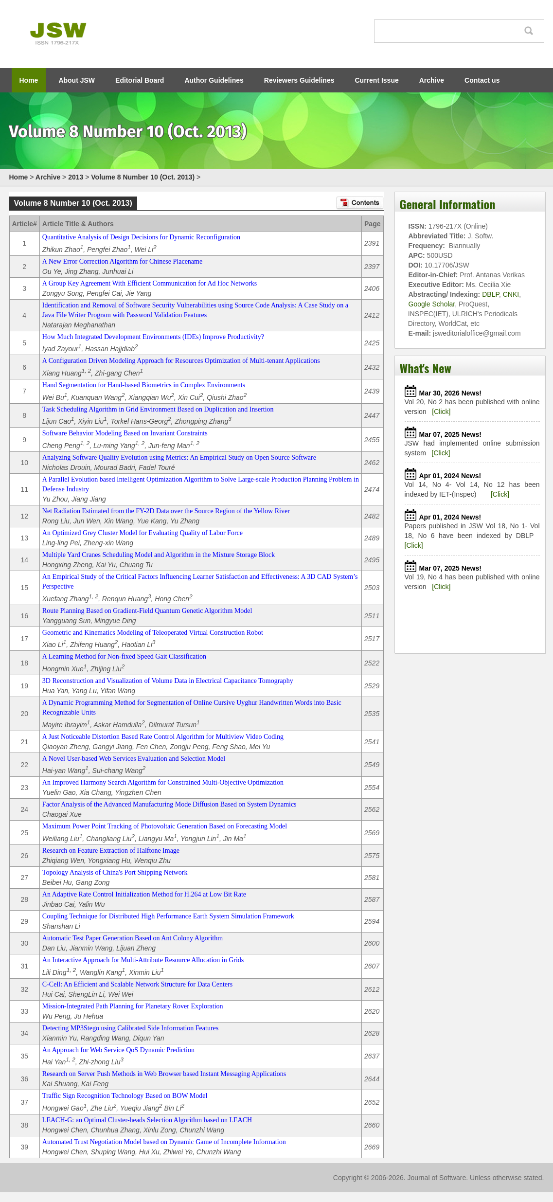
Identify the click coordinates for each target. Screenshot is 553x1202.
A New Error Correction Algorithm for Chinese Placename (122, 261)
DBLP (490, 294)
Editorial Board (139, 80)
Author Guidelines (213, 80)
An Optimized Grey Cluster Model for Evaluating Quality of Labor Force (142, 533)
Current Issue (377, 80)
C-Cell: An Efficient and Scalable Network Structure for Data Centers (137, 984)
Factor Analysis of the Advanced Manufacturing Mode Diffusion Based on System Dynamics (169, 804)
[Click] (441, 411)
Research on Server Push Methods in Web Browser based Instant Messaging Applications (164, 1073)
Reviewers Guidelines (299, 80)
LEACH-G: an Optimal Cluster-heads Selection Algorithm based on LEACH (147, 1120)
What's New (425, 368)
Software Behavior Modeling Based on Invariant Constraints (125, 433)
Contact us (481, 80)
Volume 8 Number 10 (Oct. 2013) (143, 177)
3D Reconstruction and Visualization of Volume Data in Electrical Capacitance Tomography (167, 680)
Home (28, 80)
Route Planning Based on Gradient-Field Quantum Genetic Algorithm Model (147, 610)
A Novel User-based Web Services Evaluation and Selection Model (133, 758)
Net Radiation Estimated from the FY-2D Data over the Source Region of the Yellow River (166, 511)
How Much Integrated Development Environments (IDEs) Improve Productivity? (153, 337)
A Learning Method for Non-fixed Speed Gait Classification (124, 656)
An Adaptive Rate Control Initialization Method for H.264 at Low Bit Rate (144, 894)
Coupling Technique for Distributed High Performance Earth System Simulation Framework (168, 916)
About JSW (76, 80)
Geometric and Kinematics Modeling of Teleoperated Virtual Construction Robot (152, 632)
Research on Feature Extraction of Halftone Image (110, 850)
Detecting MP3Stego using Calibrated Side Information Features (130, 1028)
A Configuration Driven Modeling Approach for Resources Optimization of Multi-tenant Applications (181, 360)
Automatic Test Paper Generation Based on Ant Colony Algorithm (132, 938)
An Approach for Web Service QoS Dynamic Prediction (118, 1050)
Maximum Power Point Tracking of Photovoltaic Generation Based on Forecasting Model (164, 826)
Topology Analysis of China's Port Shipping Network (115, 872)
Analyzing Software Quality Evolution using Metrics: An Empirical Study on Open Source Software (179, 457)
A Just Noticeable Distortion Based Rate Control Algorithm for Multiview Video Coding (163, 736)
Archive (431, 80)
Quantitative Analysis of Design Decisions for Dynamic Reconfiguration (141, 237)
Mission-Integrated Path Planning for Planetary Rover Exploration (132, 1006)
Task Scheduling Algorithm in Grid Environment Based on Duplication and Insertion (158, 409)
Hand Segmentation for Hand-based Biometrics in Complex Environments (143, 385)
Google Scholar (432, 304)
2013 (75, 177)
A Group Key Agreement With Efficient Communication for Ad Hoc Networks (149, 283)
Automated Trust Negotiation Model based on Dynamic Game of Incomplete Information (164, 1142)
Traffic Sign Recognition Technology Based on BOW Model (125, 1095)
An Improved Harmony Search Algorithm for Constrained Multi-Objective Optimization (163, 782)
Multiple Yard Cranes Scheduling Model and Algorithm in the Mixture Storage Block (158, 554)
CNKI (511, 294)
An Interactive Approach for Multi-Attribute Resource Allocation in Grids (143, 960)
